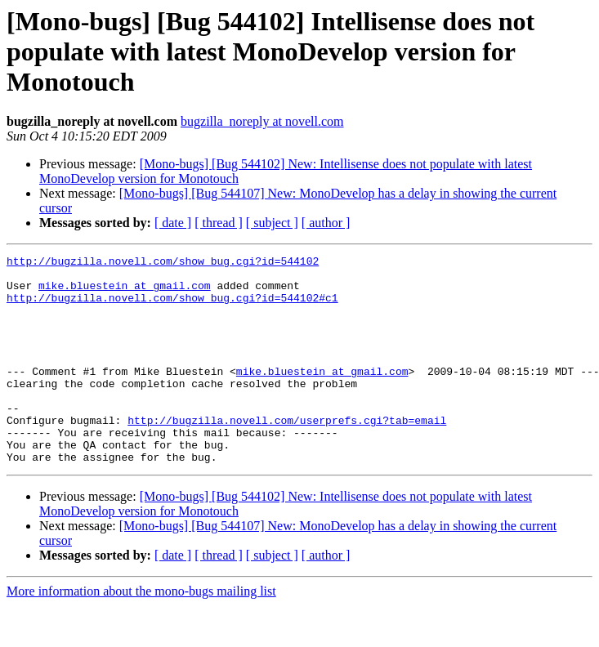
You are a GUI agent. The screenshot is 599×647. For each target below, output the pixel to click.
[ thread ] (218, 223)
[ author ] (326, 223)
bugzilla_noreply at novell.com (262, 121)
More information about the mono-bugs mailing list (141, 633)
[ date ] (172, 223)
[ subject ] (272, 223)
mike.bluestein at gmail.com (124, 292)
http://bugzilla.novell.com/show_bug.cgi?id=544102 (163, 263)
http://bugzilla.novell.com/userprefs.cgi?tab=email (286, 454)
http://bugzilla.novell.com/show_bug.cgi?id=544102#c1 (172, 307)
